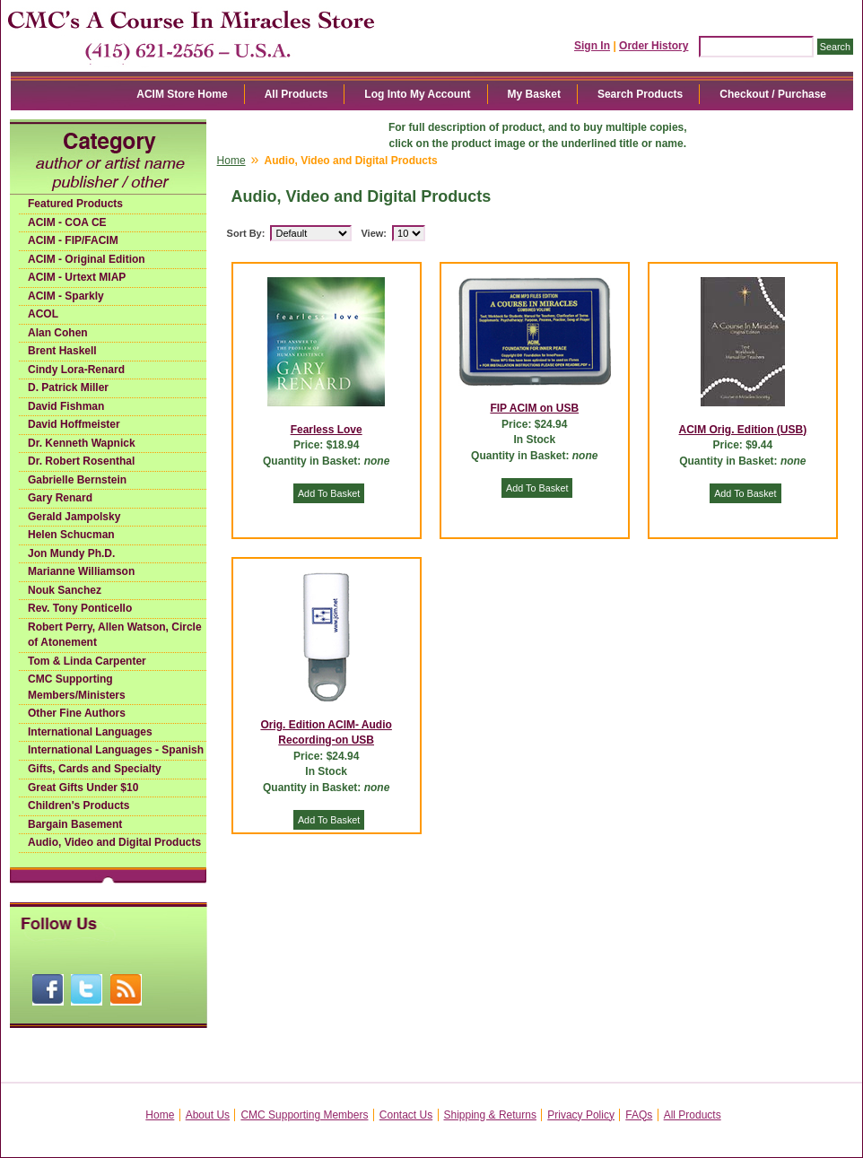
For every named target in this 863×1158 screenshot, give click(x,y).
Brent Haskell (62, 350)
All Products (296, 94)
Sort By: (246, 233)
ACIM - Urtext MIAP (77, 277)
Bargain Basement (75, 824)
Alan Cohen (58, 333)
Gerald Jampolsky (74, 516)
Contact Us (405, 1115)
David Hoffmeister (74, 424)
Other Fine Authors (77, 713)
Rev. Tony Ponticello (80, 608)
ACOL (43, 314)
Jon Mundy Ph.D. (71, 553)
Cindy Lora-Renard (76, 369)
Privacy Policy (581, 1115)
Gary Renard (60, 498)
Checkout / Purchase (772, 94)
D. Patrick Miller (68, 387)
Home (231, 160)
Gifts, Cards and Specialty (94, 768)
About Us (208, 1115)
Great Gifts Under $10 (83, 787)
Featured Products (75, 203)
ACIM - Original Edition (86, 259)
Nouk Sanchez (64, 590)
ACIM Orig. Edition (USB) (743, 429)
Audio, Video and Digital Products (114, 842)
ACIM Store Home (181, 94)
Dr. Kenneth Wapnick (81, 443)
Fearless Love (326, 429)
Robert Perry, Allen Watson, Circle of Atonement (115, 635)
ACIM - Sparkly (66, 296)
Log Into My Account (417, 94)
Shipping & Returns (490, 1115)
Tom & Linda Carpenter (87, 661)
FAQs (638, 1115)
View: (374, 233)
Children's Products (79, 805)
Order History (653, 45)
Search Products (640, 94)
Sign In (592, 45)
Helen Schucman (71, 534)
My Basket (534, 94)
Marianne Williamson (81, 571)
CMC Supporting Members (304, 1115)
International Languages (90, 732)
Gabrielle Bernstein (77, 480)
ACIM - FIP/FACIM (73, 240)
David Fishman (66, 406)
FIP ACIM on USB (534, 408)
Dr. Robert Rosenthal (81, 461)
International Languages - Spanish (116, 750)
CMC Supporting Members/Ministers (77, 687)
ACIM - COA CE (67, 222)
